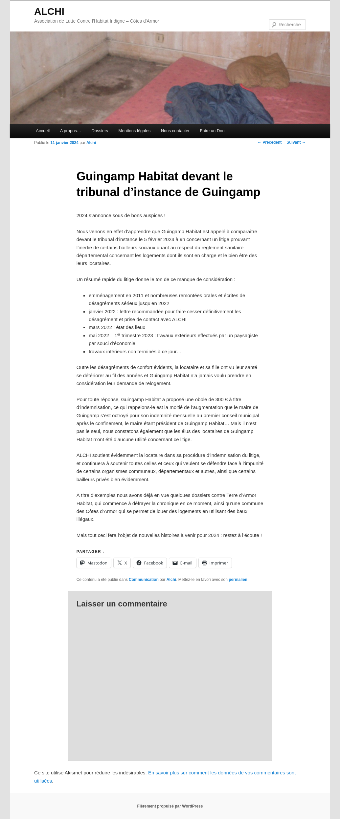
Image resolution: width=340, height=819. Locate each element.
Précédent (270, 142)
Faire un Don (212, 130)
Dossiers (100, 130)
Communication (144, 579)
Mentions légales (135, 130)
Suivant (296, 142)
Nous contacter (175, 130)
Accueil (43, 130)
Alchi (91, 142)
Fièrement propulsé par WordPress (170, 806)
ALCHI (49, 11)
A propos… (70, 130)
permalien (238, 579)
